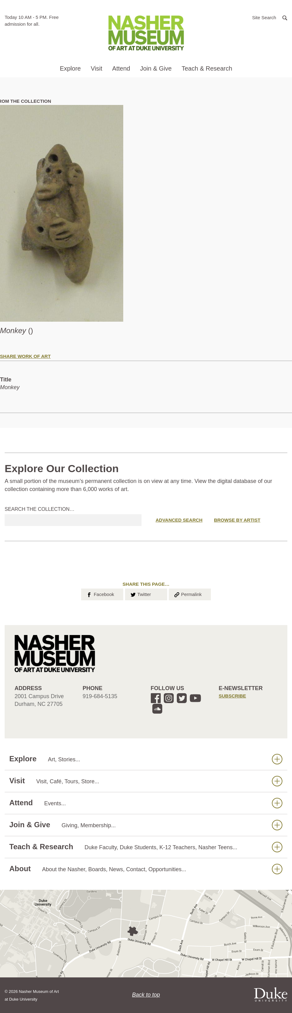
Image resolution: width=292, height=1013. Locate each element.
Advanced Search (179, 520)
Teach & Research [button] (206, 68)
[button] (269, 17)
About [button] (145, 869)
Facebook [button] (100, 594)
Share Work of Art (25, 356)
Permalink (187, 594)
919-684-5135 (100, 696)
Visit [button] (96, 68)
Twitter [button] (140, 594)
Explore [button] (70, 68)
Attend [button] (121, 68)
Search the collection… (40, 509)
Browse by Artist (237, 520)
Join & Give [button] (156, 68)
